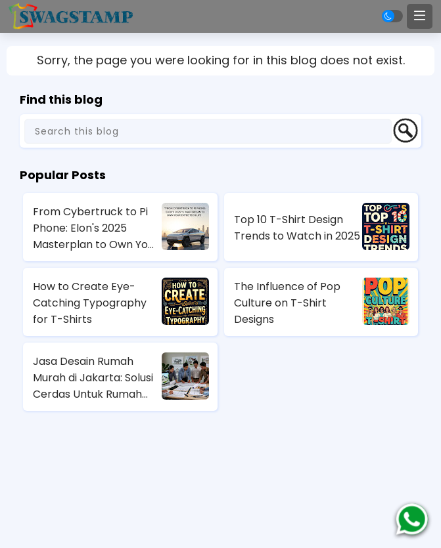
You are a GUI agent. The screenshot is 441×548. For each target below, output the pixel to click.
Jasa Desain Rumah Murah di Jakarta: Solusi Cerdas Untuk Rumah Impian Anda (93, 378)
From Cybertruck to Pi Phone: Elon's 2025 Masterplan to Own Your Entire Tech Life (95, 228)
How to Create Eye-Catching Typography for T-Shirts (90, 303)
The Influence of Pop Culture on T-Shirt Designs (287, 303)
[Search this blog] (208, 131)
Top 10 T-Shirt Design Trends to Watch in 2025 (297, 227)
